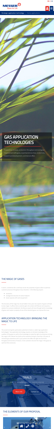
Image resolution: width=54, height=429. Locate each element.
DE (52, 1)
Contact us (35, 391)
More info (19, 391)
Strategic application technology (13, 13)
